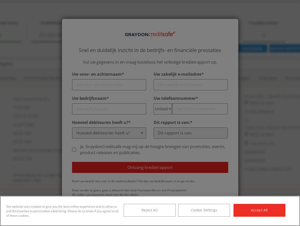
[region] (150, 211)
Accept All (259, 210)
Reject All (149, 210)
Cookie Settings (204, 210)
